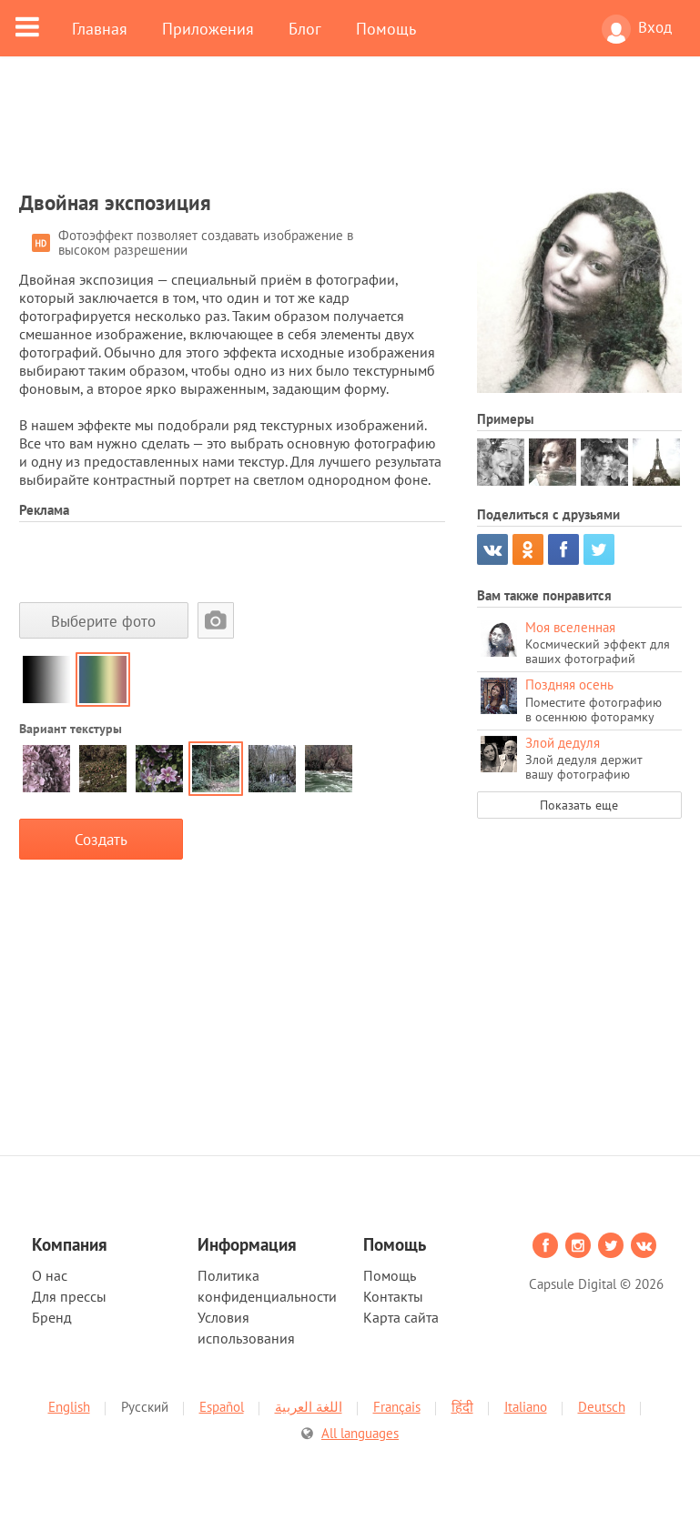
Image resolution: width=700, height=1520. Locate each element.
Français (397, 1406)
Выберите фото (103, 620)
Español (221, 1406)
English (69, 1406)
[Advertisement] (350, 134)
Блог (305, 28)
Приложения (208, 28)
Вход (637, 29)
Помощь (386, 28)
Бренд (52, 1317)
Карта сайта (401, 1317)
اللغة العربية (308, 1406)
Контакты (393, 1296)
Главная (99, 28)
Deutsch (601, 1406)
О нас (49, 1275)
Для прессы (69, 1296)
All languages (360, 1433)
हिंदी (462, 1406)
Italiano (525, 1406)
